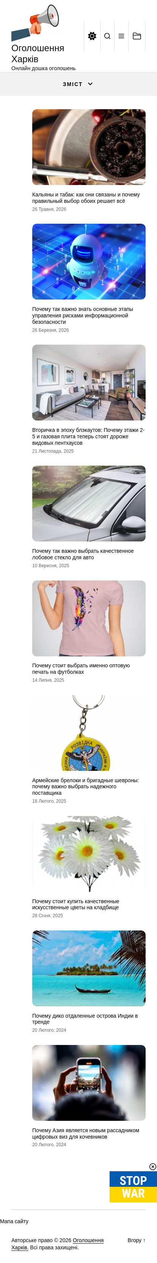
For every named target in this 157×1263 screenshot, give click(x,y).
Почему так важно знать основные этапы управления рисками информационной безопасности (82, 315)
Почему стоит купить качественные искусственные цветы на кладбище (75, 904)
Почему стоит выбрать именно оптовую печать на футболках (81, 668)
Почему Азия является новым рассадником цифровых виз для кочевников (85, 1133)
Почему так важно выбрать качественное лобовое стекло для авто (83, 554)
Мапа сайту (14, 1221)
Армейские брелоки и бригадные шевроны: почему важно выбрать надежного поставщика (85, 786)
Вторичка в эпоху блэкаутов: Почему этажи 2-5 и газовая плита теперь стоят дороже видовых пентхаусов (88, 436)
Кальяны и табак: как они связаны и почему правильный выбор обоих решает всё (86, 197)
